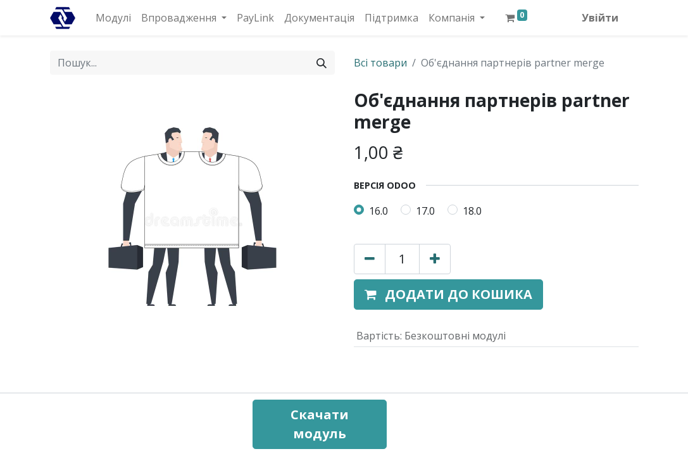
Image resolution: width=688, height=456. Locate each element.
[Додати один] (435, 259)
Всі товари (380, 63)
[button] (448, 294)
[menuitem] (113, 17)
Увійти (600, 18)
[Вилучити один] (369, 259)
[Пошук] (321, 63)
